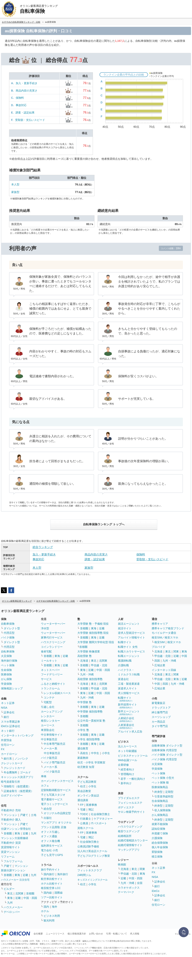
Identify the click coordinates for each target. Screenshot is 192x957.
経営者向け (127, 769)
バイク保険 (8, 637)
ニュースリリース (55, 933)
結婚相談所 (124, 835)
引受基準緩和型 (163, 796)
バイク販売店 (49, 757)
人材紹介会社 (126, 719)
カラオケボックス (129, 887)
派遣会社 (123, 679)
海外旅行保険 (9, 660)
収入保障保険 (162, 810)
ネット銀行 (8, 730)
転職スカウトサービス (131, 651)
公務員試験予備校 (88, 846)
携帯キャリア (160, 623)
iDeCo (155, 890)
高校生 (84, 753)
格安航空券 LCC (51, 888)
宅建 (83, 809)
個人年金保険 (160, 847)
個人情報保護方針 (76, 933)
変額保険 (157, 851)
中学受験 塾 (84, 702)
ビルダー (9, 888)
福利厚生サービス (52, 845)
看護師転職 (124, 660)
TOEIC (84, 814)
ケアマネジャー (103, 818)
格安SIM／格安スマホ (165, 637)
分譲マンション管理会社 (16, 828)
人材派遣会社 (126, 726)
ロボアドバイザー (12, 795)
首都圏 (8, 833)
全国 (139, 883)
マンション (10, 814)
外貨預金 (6, 740)
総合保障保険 (160, 842)
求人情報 (134, 933)
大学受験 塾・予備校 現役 (93, 623)
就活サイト (124, 628)
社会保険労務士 (100, 814)
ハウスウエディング (130, 826)
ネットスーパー (50, 669)
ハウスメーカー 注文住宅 (15, 879)
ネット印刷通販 (127, 751)
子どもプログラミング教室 (93, 855)
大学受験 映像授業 (88, 651)
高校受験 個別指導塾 (90, 679)
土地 (33, 814)
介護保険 (157, 838)
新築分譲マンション (13, 870)
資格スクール (85, 828)
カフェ (45, 785)
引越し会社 (47, 706)
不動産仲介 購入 (11, 819)
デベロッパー (12, 911)
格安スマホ (174, 642)
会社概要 (38, 933)
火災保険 (6, 656)
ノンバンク (21, 758)
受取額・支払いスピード (30, 119)
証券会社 (9, 712)
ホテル (45, 911)
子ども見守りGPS (52, 855)
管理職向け (127, 774)
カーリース (47, 725)
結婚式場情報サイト (130, 845)
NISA (4, 707)
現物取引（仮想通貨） (17, 786)
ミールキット (49, 660)
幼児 (83, 786)
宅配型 (48, 702)
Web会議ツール (127, 760)
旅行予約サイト (50, 869)
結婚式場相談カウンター (133, 840)
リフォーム (8, 856)
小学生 (106, 753)
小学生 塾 (83, 730)
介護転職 (123, 665)
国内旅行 (49, 874)
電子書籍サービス (52, 799)
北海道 (84, 660)
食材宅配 (46, 651)
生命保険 (6, 669)
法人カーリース (127, 746)
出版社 (48, 817)
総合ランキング (43, 547)
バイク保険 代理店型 (164, 759)
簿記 (91, 809)
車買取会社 (47, 730)
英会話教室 (84, 791)
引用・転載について (116, 933)
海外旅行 (62, 874)
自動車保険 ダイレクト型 (167, 745)
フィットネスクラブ (89, 870)
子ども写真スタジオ (53, 794)
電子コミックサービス (54, 804)
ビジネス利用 (52, 915)
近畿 (25, 833)
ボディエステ (126, 807)
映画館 (122, 864)
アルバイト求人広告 (130, 731)
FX (2, 749)
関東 (142, 869)
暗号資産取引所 (10, 781)
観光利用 (49, 920)
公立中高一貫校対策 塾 (91, 720)
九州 (33, 833)
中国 (184, 656)
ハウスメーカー (13, 907)
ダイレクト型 (12, 628)
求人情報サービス (129, 693)
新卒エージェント (129, 712)
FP (82, 804)
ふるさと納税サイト (53, 683)
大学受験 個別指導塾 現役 (93, 632)
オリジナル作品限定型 (57, 813)
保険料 (20, 97)
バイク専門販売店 (54, 762)
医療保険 (6, 674)
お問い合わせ (96, 933)
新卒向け (126, 783)
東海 (17, 833)
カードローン (9, 753)
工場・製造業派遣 (129, 683)
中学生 (95, 753)
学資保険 (6, 683)
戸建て (24, 814)
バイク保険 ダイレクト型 (167, 754)
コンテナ (49, 697)
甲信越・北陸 (99, 665)
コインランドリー (52, 646)
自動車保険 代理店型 (164, 750)
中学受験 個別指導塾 (90, 711)
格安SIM (159, 642)
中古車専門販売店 (54, 743)
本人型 (15, 184)
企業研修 (123, 764)
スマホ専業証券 (10, 721)
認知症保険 (158, 828)
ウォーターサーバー (53, 623)
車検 (43, 776)
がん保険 (6, 679)
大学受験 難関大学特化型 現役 (95, 642)
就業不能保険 (160, 824)
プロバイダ (158, 646)
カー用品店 (158, 721)
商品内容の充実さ (26, 90)
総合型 (48, 808)
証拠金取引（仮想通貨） (19, 791)
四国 (157, 660)
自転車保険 (8, 651)
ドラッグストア (161, 707)
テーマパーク (126, 892)
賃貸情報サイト (10, 847)
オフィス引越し (50, 831)
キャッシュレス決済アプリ (17, 777)
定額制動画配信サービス (56, 790)
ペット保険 (8, 665)
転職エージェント (129, 656)
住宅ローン (8, 744)
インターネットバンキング (17, 735)
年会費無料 (10, 772)
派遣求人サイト (127, 688)
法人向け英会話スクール (92, 851)
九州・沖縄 (87, 674)
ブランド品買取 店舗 (53, 827)
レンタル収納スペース (57, 693)
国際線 (58, 892)
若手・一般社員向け (133, 778)
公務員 (84, 823)
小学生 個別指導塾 (88, 739)
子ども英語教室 (86, 781)
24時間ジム (84, 875)
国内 (46, 906)
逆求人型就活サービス (131, 632)
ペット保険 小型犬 (163, 777)
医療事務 (91, 804)
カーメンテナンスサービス (57, 780)
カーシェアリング (52, 711)
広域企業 (159, 665)
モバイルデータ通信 (164, 632)
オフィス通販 (49, 836)
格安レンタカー (50, 720)
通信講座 (82, 800)
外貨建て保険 (160, 833)
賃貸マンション (10, 851)
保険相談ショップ (12, 688)
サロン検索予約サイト (131, 811)
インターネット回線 (164, 669)
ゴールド (25, 772)
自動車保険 (8, 623)
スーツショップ (161, 717)
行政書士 (85, 818)
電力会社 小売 (49, 850)
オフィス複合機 (50, 841)
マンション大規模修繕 (14, 838)
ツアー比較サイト (52, 897)
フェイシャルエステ (130, 802)
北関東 (19, 893)
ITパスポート (99, 823)
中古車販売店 (49, 739)
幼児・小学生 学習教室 (91, 762)
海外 (54, 906)
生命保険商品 (160, 800)
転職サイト (124, 642)
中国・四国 (30, 897)
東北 (10, 893)
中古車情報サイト (52, 734)
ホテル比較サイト (52, 883)
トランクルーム (50, 688)
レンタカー (47, 716)
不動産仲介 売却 (11, 810)
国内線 (48, 892)
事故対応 (21, 105)
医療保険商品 (160, 787)
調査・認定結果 (25, 112)
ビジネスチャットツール (133, 755)
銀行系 (8, 758)
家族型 (15, 192)
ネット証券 (8, 703)
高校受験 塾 (84, 656)
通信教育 (82, 748)
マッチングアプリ (129, 849)
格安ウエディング (129, 831)
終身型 (158, 791)
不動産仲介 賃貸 (11, 842)
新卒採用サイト (127, 706)
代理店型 (9, 632)
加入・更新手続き (26, 83)
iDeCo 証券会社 (10, 726)
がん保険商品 (160, 814)
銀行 (6, 717)
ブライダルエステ (129, 798)
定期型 (169, 791)
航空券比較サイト (52, 878)
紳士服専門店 (160, 712)
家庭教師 (82, 757)
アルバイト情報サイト (131, 637)
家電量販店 (158, 703)
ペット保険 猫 (160, 782)
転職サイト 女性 (128, 646)
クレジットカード (12, 763)
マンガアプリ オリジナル (56, 822)
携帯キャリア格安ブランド (168, 628)
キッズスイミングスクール (92, 879)
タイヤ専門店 (160, 726)
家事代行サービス (52, 637)
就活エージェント (129, 623)
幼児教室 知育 (85, 766)
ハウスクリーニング (53, 642)
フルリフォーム (13, 861)
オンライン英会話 (88, 795)
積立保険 (157, 856)
